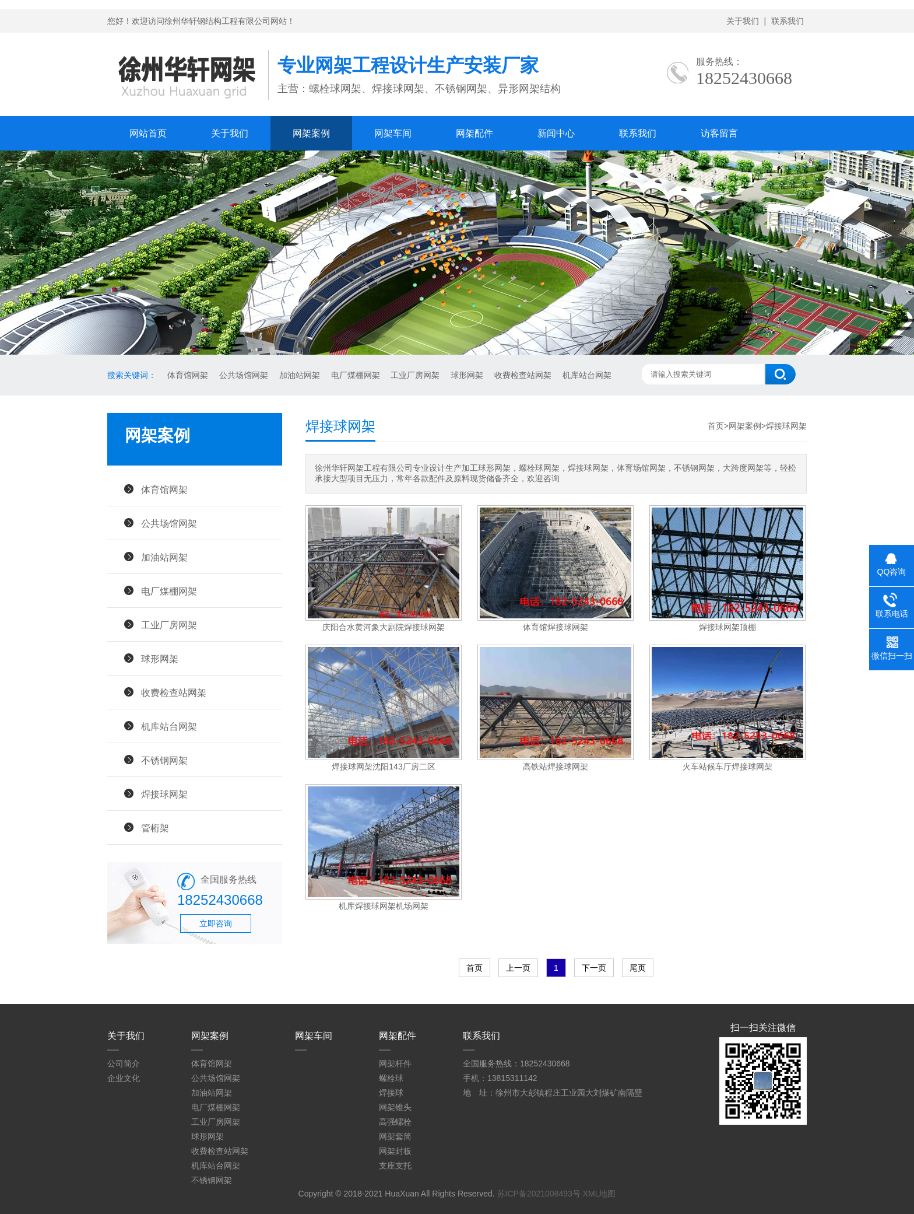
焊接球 (391, 1092)
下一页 (594, 967)
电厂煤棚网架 (355, 375)
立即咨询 (215, 923)
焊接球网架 (164, 794)
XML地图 (599, 1193)
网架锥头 (395, 1107)
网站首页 (148, 133)
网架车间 (393, 133)
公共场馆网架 (243, 375)
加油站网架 (299, 375)
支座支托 (395, 1165)
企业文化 (123, 1078)
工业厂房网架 (415, 375)
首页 (716, 426)
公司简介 (123, 1063)
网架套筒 (395, 1136)
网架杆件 (395, 1063)
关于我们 (742, 21)
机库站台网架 (587, 375)
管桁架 (155, 828)
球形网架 (467, 375)
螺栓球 (391, 1078)
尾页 (638, 967)
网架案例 (311, 133)
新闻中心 (556, 133)
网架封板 (395, 1151)
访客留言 (719, 133)
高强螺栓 (395, 1121)
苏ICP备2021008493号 (539, 1193)
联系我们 (787, 21)
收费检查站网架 (522, 375)
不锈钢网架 (164, 760)
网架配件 (474, 133)
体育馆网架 (187, 375)
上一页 (518, 967)
